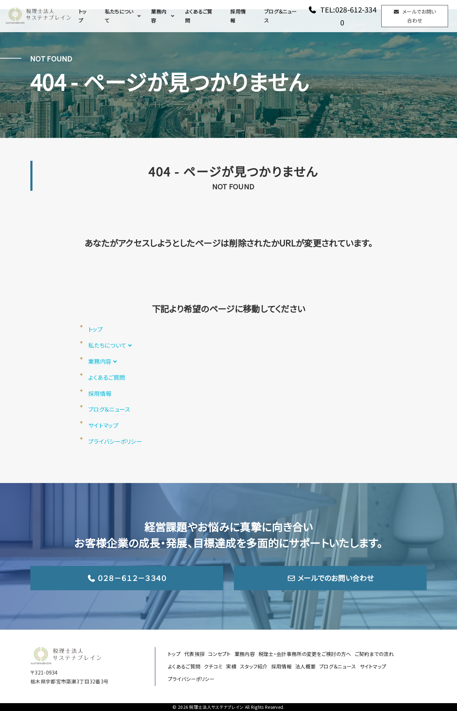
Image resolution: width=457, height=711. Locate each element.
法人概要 (305, 666)
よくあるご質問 (198, 16)
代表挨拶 (194, 653)
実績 (231, 666)
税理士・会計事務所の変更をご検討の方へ (304, 653)
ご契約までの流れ (374, 653)
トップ (83, 16)
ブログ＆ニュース (280, 16)
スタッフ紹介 (254, 666)
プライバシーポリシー (115, 441)
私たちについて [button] (123, 16)
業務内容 (163, 16)
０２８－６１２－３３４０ (127, 578)
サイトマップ (103, 425)
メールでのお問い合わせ (330, 578)
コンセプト (219, 653)
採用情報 (238, 16)
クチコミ (213, 666)
